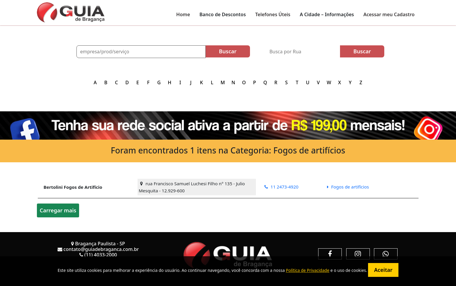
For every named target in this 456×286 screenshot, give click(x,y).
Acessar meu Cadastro (388, 14)
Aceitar (383, 269)
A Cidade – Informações (327, 14)
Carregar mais (58, 210)
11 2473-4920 (281, 187)
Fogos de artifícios (348, 187)
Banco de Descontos (223, 14)
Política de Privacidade (307, 270)
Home (183, 14)
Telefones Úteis (272, 14)
